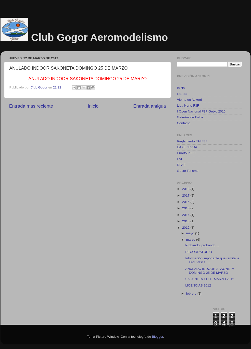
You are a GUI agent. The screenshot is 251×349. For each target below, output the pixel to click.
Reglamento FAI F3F (192, 141)
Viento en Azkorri (189, 99)
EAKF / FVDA (187, 147)
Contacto (183, 123)
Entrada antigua (149, 106)
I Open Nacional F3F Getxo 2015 (201, 111)
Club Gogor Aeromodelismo (99, 37)
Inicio (93, 106)
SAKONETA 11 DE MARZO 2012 (209, 279)
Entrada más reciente (31, 106)
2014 (186, 215)
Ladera (182, 94)
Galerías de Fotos (190, 117)
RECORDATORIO (198, 252)
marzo (191, 239)
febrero (192, 293)
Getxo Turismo (188, 171)
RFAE (181, 165)
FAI (179, 159)
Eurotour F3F (187, 153)
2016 (186, 202)
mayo (190, 233)
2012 (186, 227)
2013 (186, 221)
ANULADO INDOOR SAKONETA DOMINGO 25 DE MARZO (209, 270)
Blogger (157, 336)
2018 (186, 189)
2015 (186, 208)
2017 (186, 195)
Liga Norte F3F (188, 105)
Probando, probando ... (202, 245)
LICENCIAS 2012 (198, 285)
